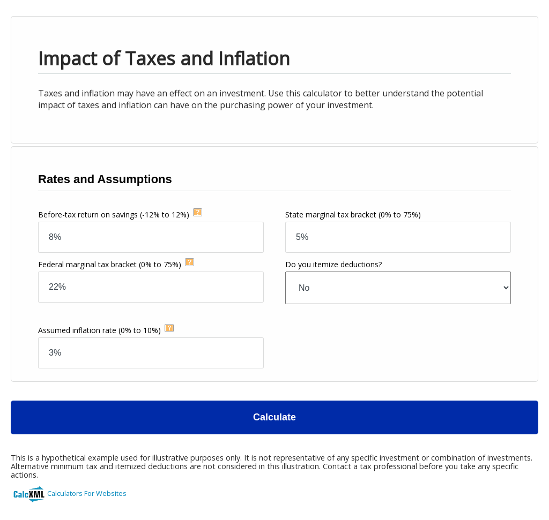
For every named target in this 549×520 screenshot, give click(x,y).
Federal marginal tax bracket (109, 264)
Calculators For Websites (87, 493)
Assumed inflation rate (99, 330)
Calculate (274, 417)
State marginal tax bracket (353, 214)
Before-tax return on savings (113, 214)
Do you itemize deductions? (333, 264)
